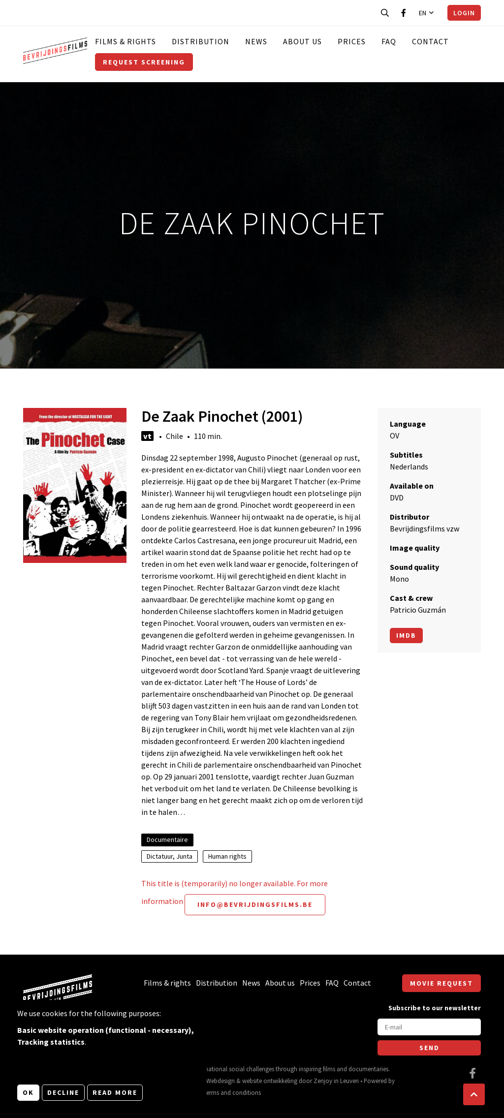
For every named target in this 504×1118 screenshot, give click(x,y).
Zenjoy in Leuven (336, 1081)
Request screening (144, 62)
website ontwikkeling (269, 1081)
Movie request (441, 983)
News (256, 41)
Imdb (406, 635)
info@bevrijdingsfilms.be (255, 904)
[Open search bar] (385, 13)
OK (28, 1092)
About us (302, 41)
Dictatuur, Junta (169, 856)
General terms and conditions (222, 1092)
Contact (430, 41)
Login (464, 12)
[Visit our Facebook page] (403, 13)
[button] (474, 1094)
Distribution (200, 41)
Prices (352, 41)
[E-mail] (429, 1027)
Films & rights (125, 41)
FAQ (388, 41)
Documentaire (167, 839)
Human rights (227, 856)
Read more (115, 1092)
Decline (63, 1092)
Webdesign (220, 1081)
